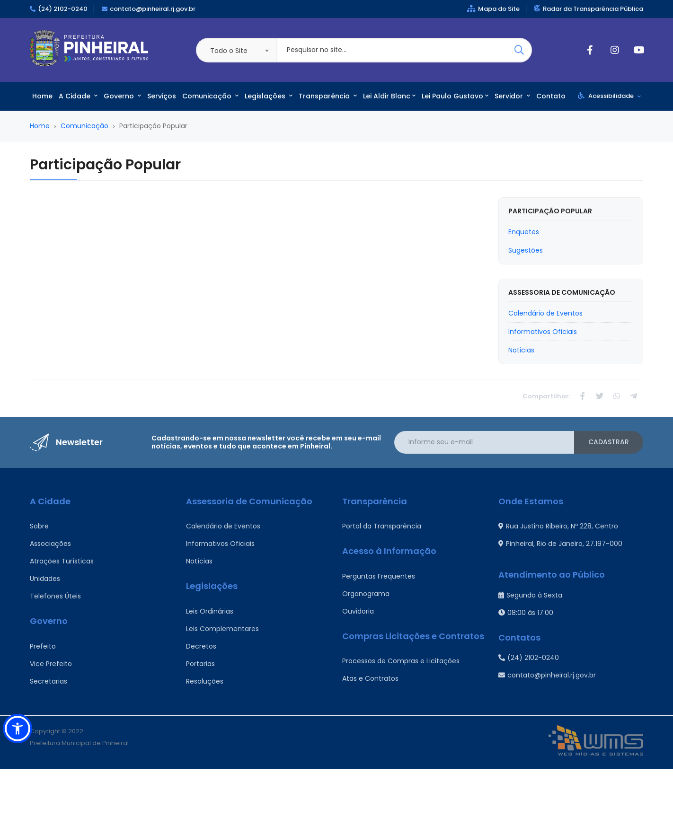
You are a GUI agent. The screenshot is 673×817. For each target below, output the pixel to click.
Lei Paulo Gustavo (455, 96)
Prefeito (43, 646)
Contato (551, 96)
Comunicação (210, 96)
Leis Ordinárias (209, 611)
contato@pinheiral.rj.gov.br (152, 8)
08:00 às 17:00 (525, 612)
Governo (122, 96)
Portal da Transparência (381, 526)
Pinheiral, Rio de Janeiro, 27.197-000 (560, 543)
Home (42, 96)
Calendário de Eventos (223, 526)
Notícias (199, 561)
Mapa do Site (493, 8)
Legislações (268, 96)
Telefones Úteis (55, 596)
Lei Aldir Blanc (389, 96)
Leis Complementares (222, 628)
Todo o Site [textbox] (229, 50)
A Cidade (78, 96)
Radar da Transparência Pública (588, 8)
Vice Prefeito (51, 663)
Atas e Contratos (370, 678)
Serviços (161, 96)
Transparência (328, 96)
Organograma (366, 593)
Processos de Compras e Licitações (401, 661)
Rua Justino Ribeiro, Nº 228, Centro (558, 526)
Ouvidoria (358, 611)
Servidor (512, 96)
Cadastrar (608, 442)
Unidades (45, 578)
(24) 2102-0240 (63, 8)
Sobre (39, 526)
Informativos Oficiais (220, 543)
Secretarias (48, 681)
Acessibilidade (609, 95)
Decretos (201, 646)
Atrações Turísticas (62, 561)
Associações (50, 543)
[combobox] (236, 50)
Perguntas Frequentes (378, 576)
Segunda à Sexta (530, 595)
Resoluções (204, 681)
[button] (17, 728)
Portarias (200, 663)
